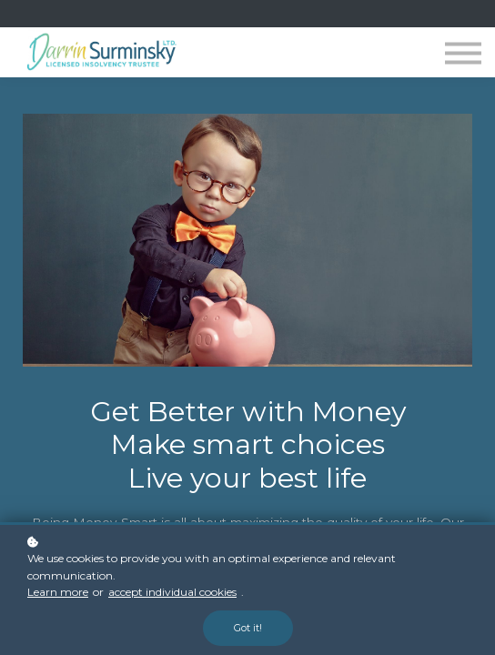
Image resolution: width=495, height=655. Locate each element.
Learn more (57, 592)
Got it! (248, 628)
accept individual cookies (172, 592)
